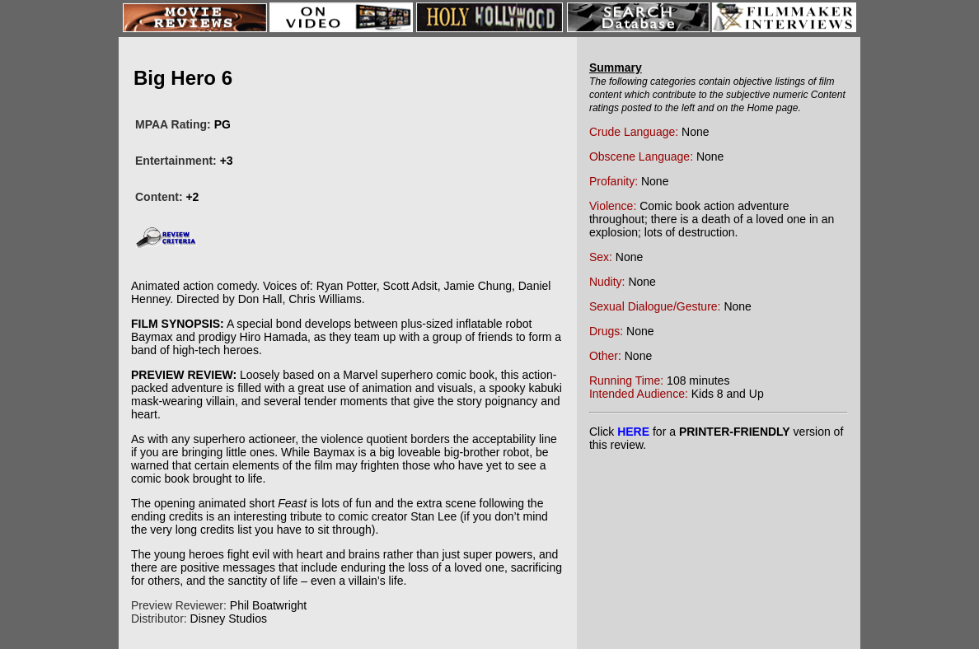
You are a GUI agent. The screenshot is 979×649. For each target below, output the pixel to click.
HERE (633, 431)
